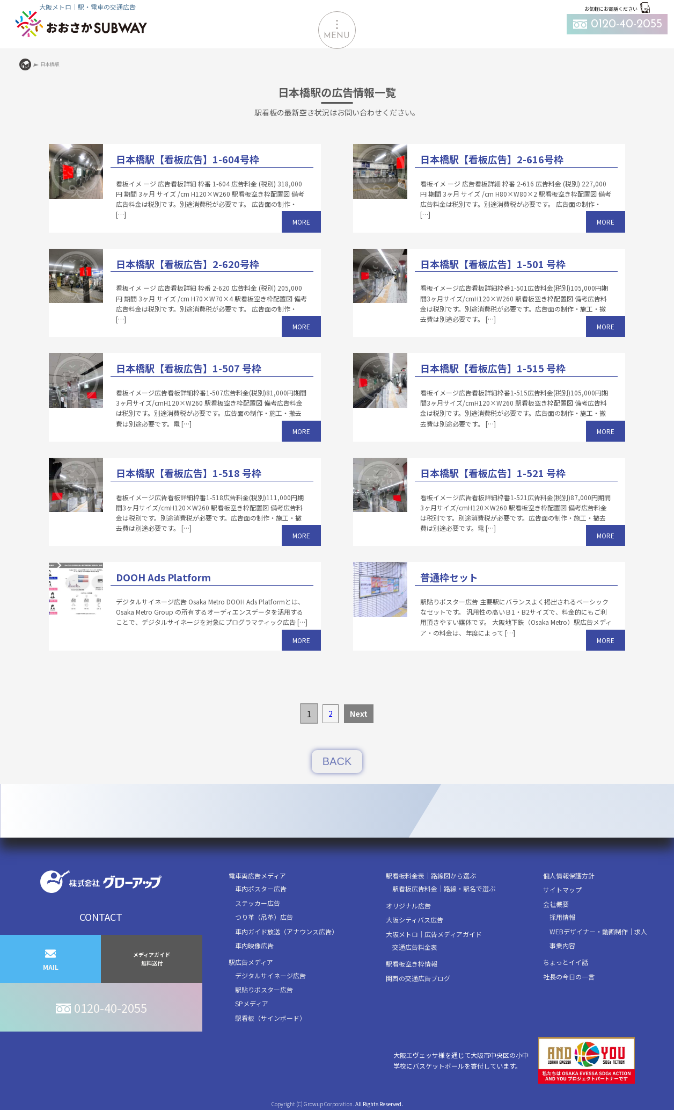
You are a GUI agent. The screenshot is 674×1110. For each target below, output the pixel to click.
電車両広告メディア (257, 875)
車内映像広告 (254, 945)
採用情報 (562, 916)
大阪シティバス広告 (414, 919)
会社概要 (556, 904)
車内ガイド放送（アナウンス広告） (286, 931)
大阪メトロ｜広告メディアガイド (434, 934)
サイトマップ (562, 889)
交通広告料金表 (414, 947)
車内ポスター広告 (261, 888)
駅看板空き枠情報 (411, 963)
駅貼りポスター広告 (264, 989)
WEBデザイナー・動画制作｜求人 (598, 931)
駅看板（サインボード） (270, 1017)
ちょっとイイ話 (565, 962)
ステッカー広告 (257, 902)
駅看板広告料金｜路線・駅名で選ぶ (443, 888)
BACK (337, 761)
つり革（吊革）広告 (264, 916)
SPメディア (251, 1003)
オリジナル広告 (408, 905)
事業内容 (562, 945)
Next (359, 713)
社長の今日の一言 (569, 976)
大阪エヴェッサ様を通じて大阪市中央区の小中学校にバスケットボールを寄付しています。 (514, 1060)
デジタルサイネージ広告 (270, 975)
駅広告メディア (251, 962)
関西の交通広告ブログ (418, 978)
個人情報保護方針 (569, 875)
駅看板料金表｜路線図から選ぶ (431, 875)
